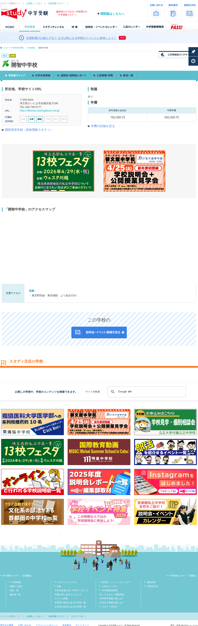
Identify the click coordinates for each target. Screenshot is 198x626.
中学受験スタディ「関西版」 (183, 575)
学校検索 (31, 48)
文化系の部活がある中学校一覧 (70, 606)
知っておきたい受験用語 (112, 594)
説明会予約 (152, 586)
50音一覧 (14, 590)
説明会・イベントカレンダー (116, 582)
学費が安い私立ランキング (68, 594)
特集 (59, 586)
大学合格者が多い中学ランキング (71, 590)
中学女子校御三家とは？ (112, 602)
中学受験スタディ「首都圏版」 (18, 575)
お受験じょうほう (34, 3)
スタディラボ (77, 616)
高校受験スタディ (56, 3)
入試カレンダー (109, 586)
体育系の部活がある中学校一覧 (70, 602)
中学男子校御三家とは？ (112, 598)
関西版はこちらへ (112, 13)
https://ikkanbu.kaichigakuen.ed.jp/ (40, 110)
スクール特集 (61, 598)
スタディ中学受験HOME (13, 48)
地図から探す (16, 586)
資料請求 (151, 582)
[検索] (146, 392)
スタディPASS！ (110, 606)
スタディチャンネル (67, 582)
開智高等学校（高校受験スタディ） (29, 129)
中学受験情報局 (109, 590)
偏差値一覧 (15, 594)
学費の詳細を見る (103, 126)
